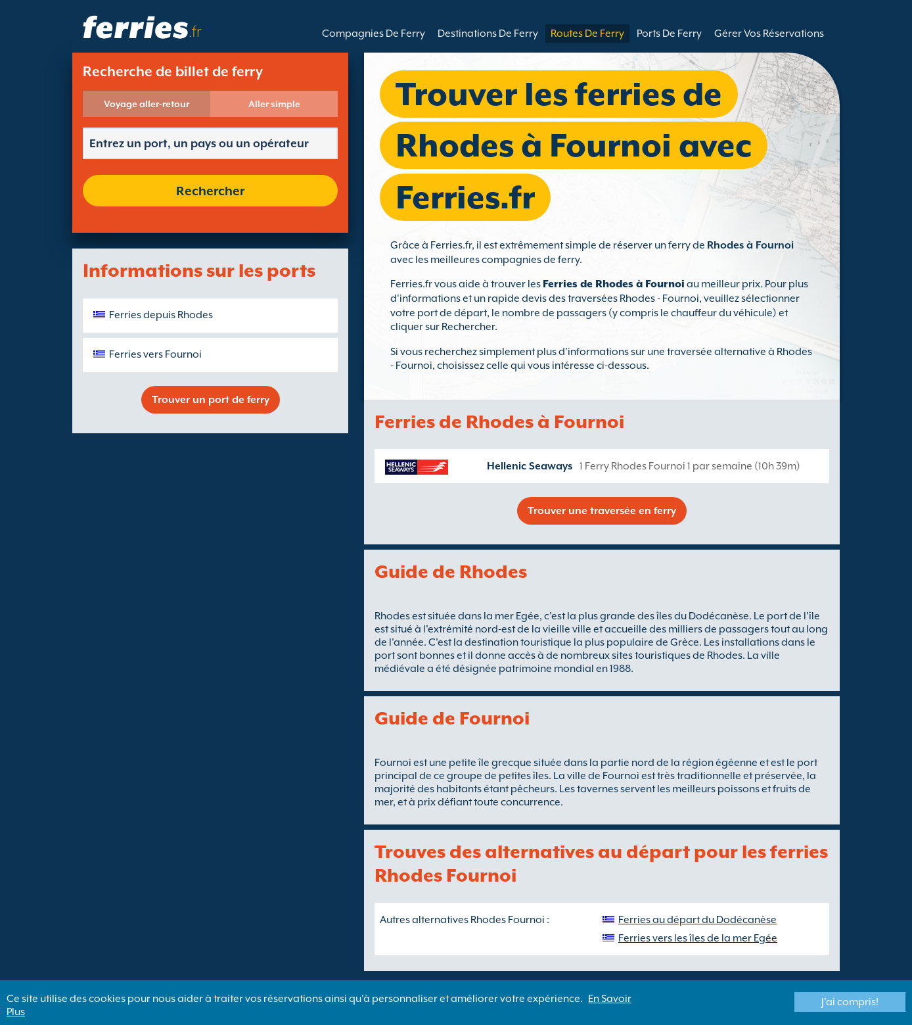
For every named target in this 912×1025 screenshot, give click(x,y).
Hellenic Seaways (529, 466)
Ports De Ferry (669, 33)
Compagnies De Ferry (373, 33)
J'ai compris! (849, 1002)
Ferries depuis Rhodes (161, 315)
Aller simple (274, 104)
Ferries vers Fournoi (155, 354)
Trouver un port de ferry (210, 400)
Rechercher (210, 190)
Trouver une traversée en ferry (602, 511)
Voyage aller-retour (146, 104)
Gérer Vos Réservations (769, 33)
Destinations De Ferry (488, 33)
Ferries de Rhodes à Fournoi (614, 284)
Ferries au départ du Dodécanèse (697, 920)
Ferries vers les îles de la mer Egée (697, 938)
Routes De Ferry (587, 33)
